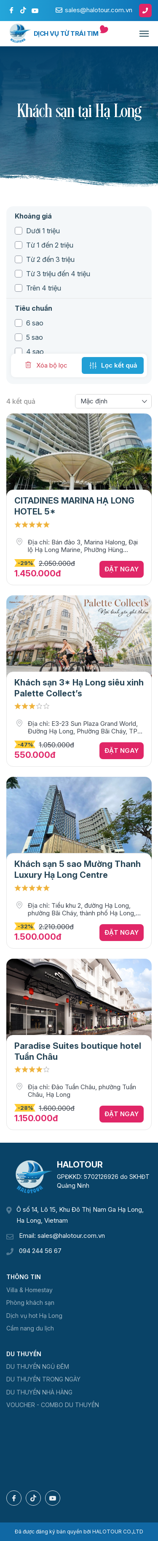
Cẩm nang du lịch (30, 1328)
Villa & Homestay (29, 1289)
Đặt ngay (121, 569)
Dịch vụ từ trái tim (66, 33)
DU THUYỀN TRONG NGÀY (43, 1379)
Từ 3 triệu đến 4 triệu (58, 273)
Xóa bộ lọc (45, 365)
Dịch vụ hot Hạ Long (34, 1315)
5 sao (34, 337)
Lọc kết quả (112, 365)
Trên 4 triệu (43, 288)
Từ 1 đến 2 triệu (49, 245)
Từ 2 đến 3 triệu (50, 259)
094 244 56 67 (40, 1251)
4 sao (35, 351)
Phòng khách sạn (30, 1302)
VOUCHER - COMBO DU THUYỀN (52, 1404)
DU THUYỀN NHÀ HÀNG (39, 1392)
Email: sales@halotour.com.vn (62, 1236)
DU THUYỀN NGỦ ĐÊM (37, 1366)
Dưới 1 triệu (43, 231)
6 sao (34, 323)
